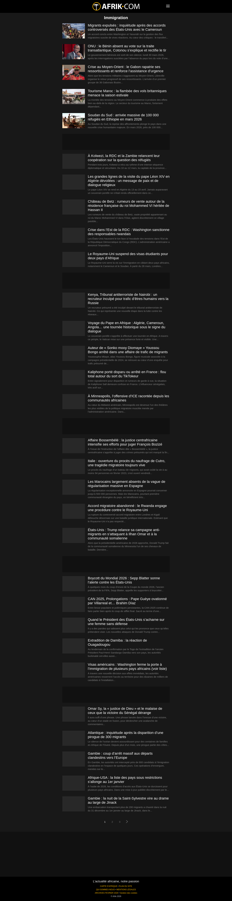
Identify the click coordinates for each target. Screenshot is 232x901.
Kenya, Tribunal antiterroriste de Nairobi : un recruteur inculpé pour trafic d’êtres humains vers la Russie (128, 299)
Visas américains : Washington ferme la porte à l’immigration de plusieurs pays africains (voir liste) (127, 666)
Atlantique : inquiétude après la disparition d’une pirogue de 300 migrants (125, 735)
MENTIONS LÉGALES (126, 889)
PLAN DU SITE (125, 886)
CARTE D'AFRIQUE (108, 886)
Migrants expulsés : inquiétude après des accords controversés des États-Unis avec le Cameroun (127, 27)
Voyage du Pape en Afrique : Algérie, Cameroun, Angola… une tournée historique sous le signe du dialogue (126, 327)
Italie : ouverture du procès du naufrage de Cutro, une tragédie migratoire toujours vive (126, 463)
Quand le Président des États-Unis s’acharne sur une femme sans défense (126, 622)
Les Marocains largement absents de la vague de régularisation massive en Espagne (126, 484)
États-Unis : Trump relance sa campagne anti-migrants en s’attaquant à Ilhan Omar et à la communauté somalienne (124, 534)
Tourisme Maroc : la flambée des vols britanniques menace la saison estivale (127, 93)
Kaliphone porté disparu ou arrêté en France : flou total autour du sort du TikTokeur (127, 374)
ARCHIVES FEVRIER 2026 (106, 893)
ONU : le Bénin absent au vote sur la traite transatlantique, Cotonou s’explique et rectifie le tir (127, 48)
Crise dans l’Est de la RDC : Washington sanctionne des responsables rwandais (128, 232)
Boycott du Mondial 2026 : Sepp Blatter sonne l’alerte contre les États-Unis (124, 580)
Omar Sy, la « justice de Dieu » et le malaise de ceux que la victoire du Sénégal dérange (125, 711)
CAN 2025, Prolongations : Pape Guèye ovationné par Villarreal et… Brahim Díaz (127, 601)
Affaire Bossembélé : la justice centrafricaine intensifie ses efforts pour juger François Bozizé (125, 442)
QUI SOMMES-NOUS (105, 889)
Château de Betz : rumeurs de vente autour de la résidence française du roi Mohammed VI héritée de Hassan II (128, 205)
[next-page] (127, 822)
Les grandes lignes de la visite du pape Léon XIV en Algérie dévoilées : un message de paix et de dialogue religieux (129, 181)
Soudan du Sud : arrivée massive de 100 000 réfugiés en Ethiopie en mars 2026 (123, 117)
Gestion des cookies (128, 893)
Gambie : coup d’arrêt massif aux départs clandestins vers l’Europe (120, 755)
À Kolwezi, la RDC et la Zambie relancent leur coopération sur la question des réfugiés (124, 158)
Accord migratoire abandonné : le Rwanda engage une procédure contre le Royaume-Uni (127, 508)
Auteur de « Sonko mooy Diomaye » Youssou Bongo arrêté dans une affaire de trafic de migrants (128, 350)
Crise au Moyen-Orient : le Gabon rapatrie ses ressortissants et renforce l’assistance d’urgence (126, 69)
